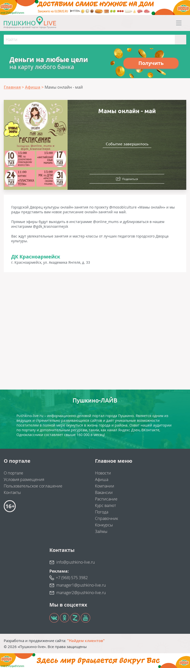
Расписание (106, 499)
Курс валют (105, 505)
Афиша (101, 479)
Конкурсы (104, 525)
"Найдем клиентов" (86, 640)
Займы (101, 531)
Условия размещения (24, 479)
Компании (104, 486)
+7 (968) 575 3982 (72, 577)
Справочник (106, 518)
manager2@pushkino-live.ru (81, 592)
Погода (101, 512)
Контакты (12, 492)
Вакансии (104, 492)
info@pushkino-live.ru (75, 562)
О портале (13, 473)
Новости (103, 473)
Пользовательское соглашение (33, 486)
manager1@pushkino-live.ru (81, 585)
